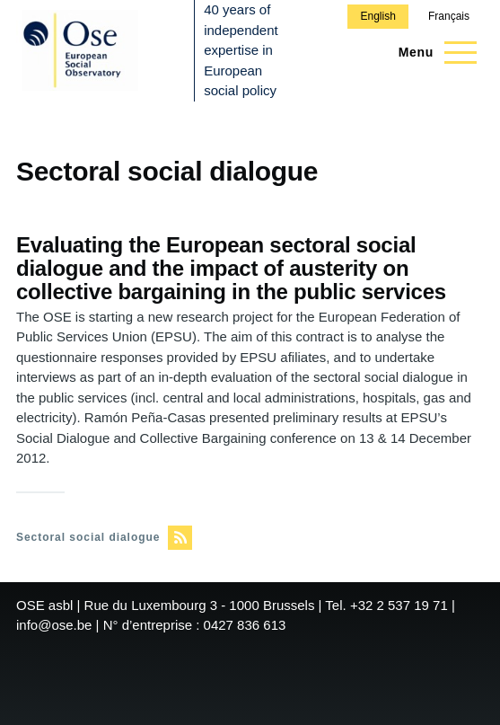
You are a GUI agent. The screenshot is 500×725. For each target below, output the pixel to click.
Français (448, 16)
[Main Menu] (432, 52)
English (377, 16)
